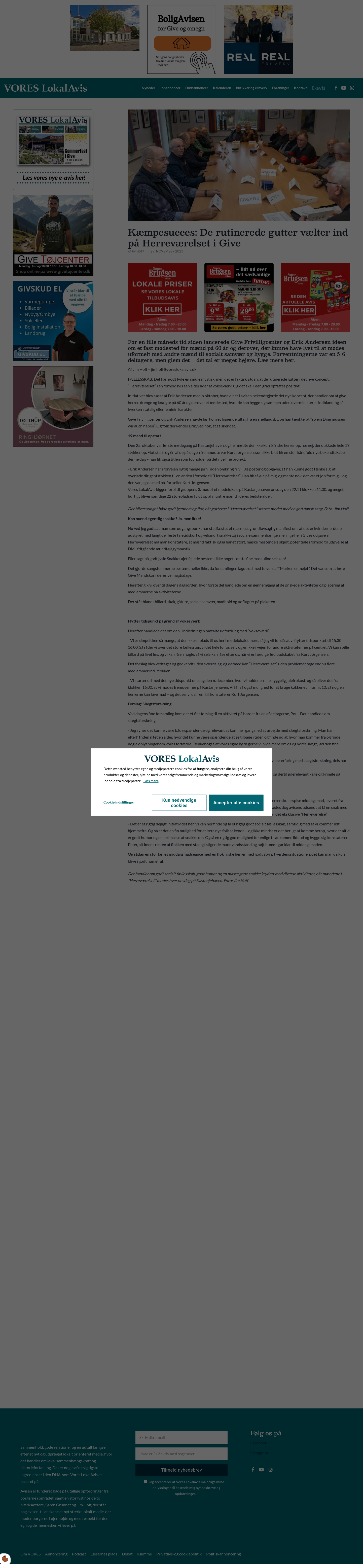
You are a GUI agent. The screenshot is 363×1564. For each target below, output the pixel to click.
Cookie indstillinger (118, 802)
